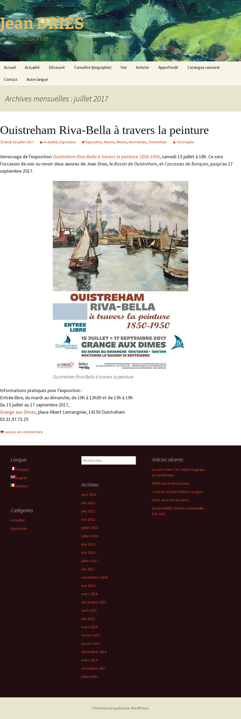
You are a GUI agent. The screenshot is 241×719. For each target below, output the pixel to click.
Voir (123, 67)
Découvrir (57, 67)
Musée (122, 142)
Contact (11, 79)
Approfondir (168, 67)
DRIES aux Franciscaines (171, 483)
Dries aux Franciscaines (170, 499)
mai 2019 (88, 544)
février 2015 (91, 635)
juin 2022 (88, 511)
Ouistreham (157, 142)
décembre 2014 (93, 651)
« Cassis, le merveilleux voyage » (178, 491)
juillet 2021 (89, 527)
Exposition (67, 142)
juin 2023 (88, 502)
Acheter (142, 67)
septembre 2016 (94, 577)
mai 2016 (88, 585)
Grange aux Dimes (18, 412)
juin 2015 (88, 618)
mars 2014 (89, 660)
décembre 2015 (93, 602)
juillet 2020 (89, 536)
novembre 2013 (93, 668)
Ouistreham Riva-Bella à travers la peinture (104, 130)
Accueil (10, 67)
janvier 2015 (90, 643)
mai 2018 (88, 552)
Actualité (32, 67)
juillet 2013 (89, 676)
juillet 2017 (89, 560)
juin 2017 (88, 569)
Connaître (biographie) (92, 67)
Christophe (185, 142)
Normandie (137, 142)
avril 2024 (88, 494)
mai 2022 (88, 519)
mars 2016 (89, 593)
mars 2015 (89, 627)
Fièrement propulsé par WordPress (120, 708)
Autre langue (37, 79)
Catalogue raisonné (203, 67)
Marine (109, 142)
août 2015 (89, 610)
